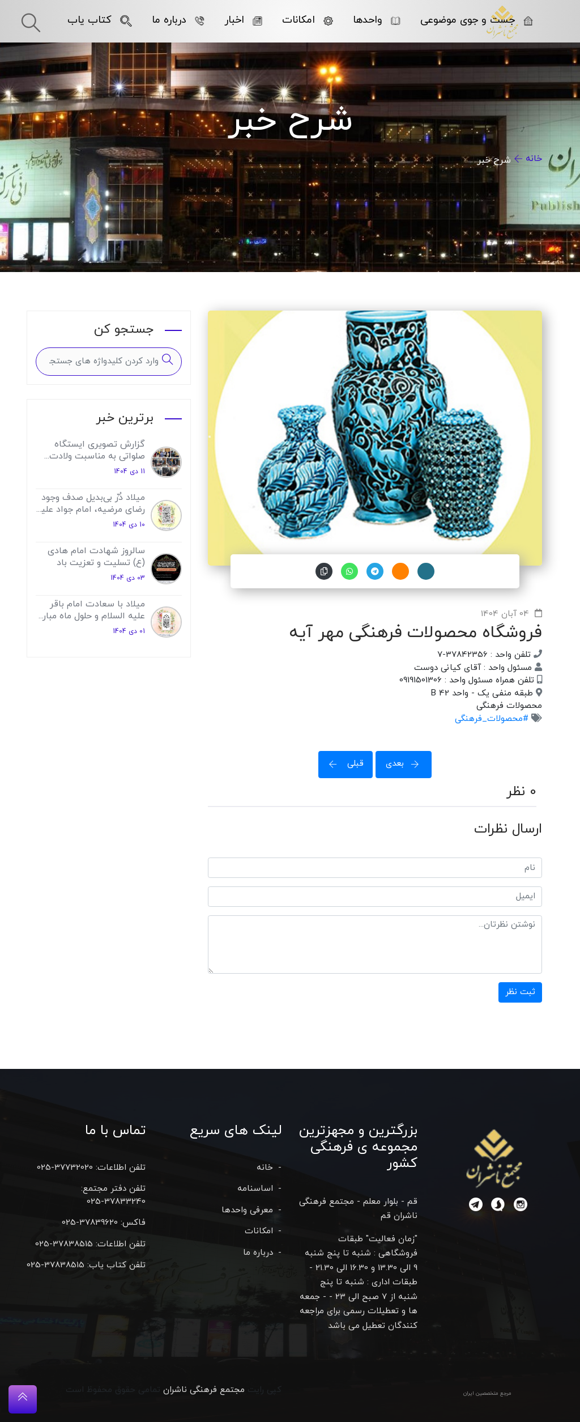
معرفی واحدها (247, 1210)
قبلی (343, 764)
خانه (534, 158)
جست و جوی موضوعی (476, 20)
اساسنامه (255, 1189)
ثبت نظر (520, 992)
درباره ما (178, 20)
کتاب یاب (99, 20)
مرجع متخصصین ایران (487, 1393)
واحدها (376, 20)
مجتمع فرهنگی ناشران (204, 1390)
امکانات (307, 20)
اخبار (243, 20)
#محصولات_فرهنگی (491, 719)
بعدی (406, 764)
